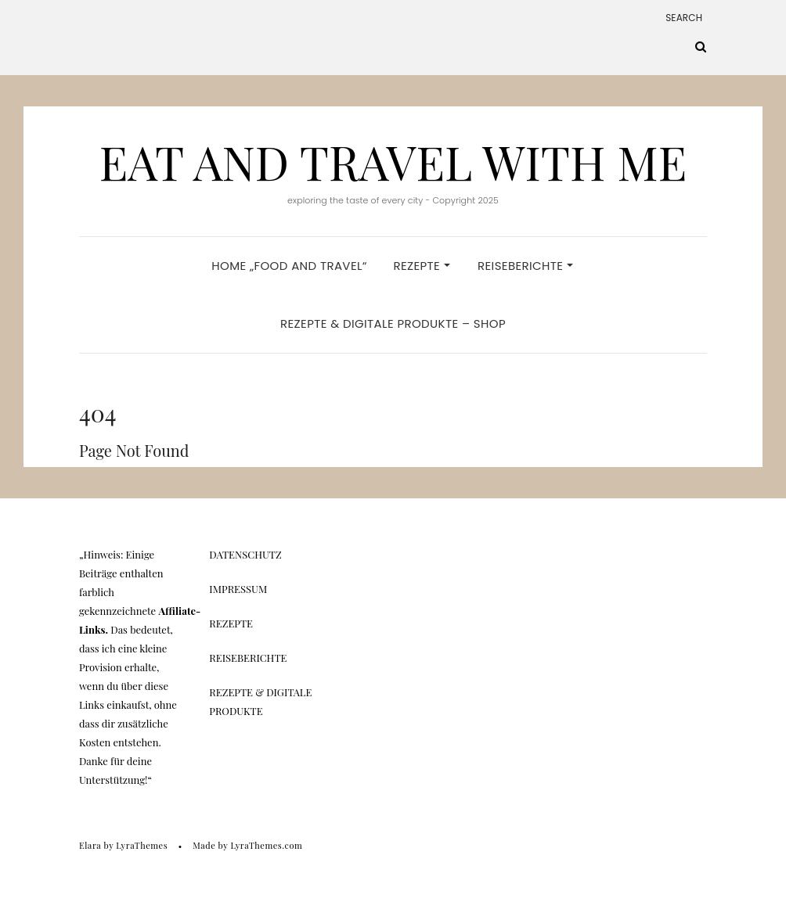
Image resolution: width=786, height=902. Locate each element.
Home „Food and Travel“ (289, 265)
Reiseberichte (525, 265)
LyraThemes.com (266, 845)
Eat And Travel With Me (393, 161)
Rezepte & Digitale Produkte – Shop (393, 323)
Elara (90, 845)
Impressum (238, 588)
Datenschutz (245, 554)
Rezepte (421, 265)
